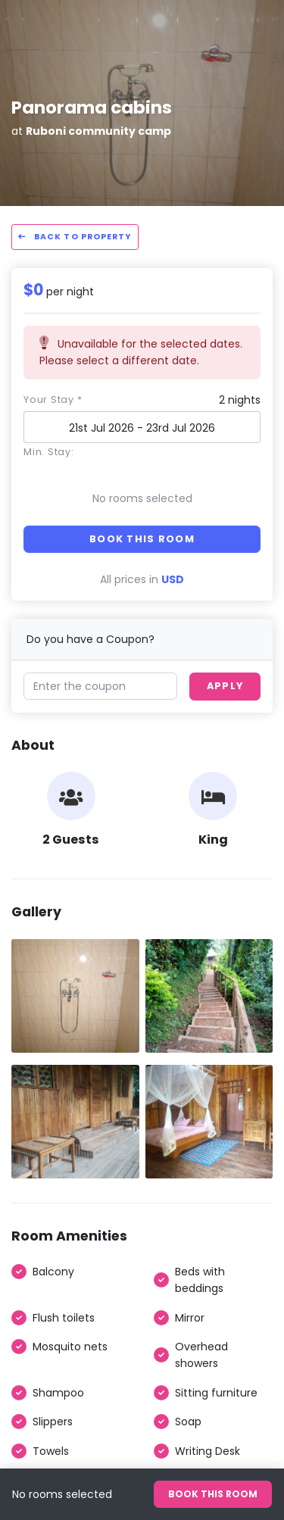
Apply (225, 685)
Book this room (142, 538)
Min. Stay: (48, 451)
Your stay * (52, 399)
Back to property (75, 236)
